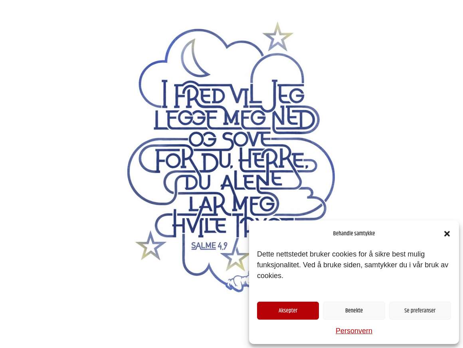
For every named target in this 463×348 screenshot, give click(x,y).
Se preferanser (419, 310)
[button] (447, 234)
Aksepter (288, 310)
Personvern (354, 331)
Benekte (354, 310)
